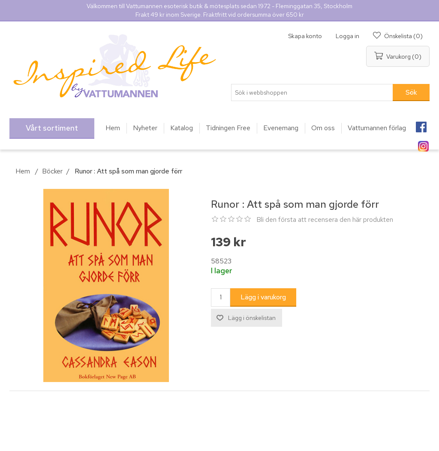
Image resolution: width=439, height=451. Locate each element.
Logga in (347, 36)
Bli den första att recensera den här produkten (324, 219)
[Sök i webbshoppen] (312, 92)
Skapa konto (305, 36)
